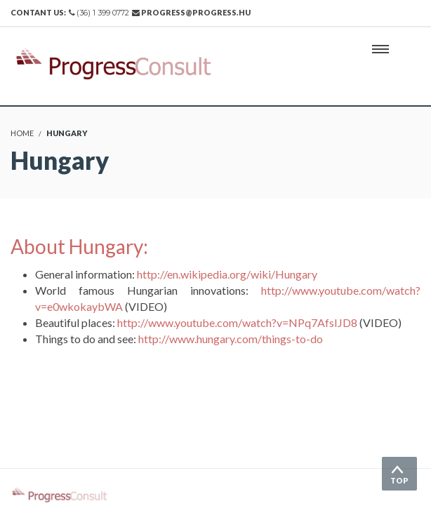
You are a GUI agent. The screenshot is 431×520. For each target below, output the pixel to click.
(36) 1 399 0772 (103, 13)
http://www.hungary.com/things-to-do (230, 338)
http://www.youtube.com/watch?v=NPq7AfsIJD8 (237, 322)
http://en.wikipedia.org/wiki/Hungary (227, 274)
